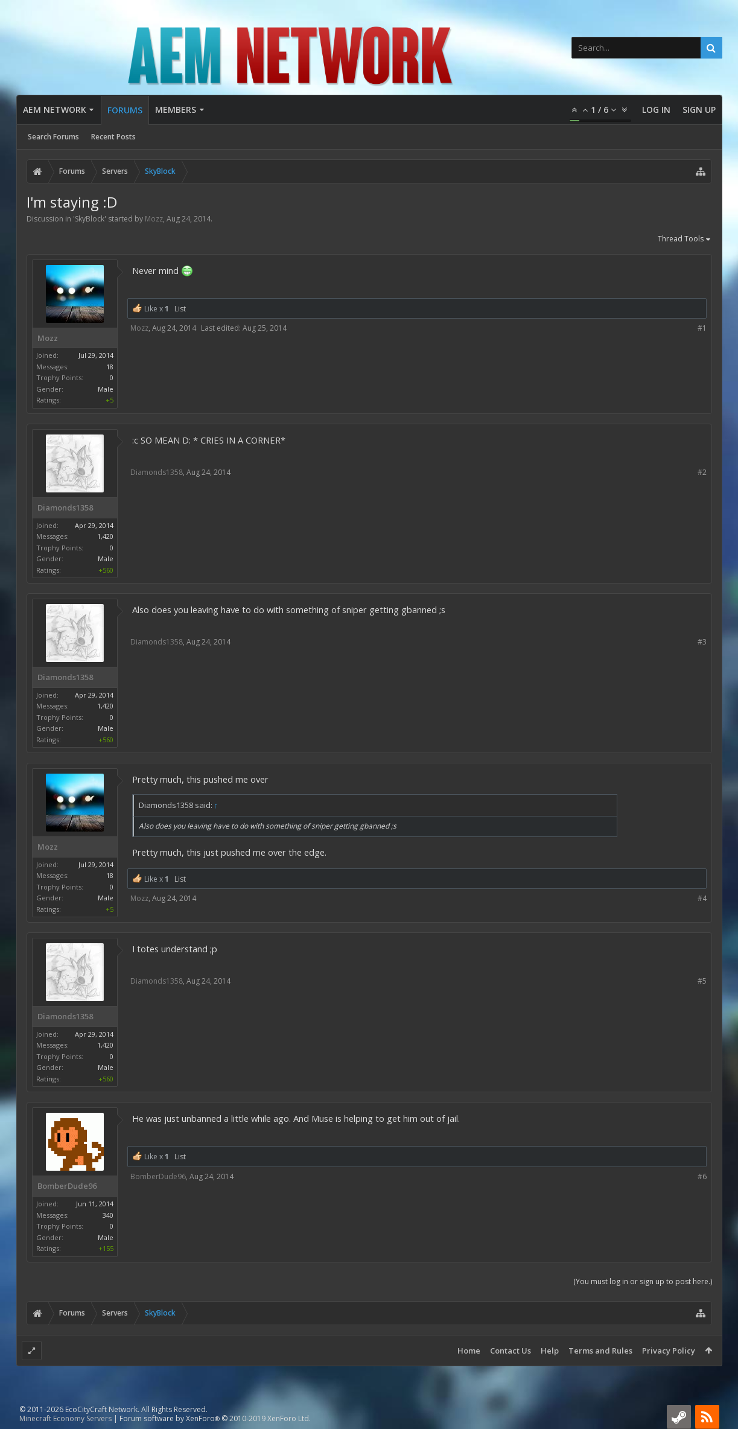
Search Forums (53, 137)
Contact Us (510, 1350)
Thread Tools (685, 239)
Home (468, 1350)
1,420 (105, 536)
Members (175, 109)
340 (108, 1215)
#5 (702, 980)
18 (109, 366)
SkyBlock (89, 219)
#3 (702, 641)
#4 (702, 898)
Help (550, 1350)
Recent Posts (113, 137)
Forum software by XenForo (215, 1418)
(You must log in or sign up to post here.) (642, 1281)
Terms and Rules (600, 1350)
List (180, 309)
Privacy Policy (668, 1350)
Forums (124, 110)
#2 (702, 472)
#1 (702, 328)
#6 (702, 1176)
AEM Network (54, 109)
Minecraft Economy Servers (65, 1418)
